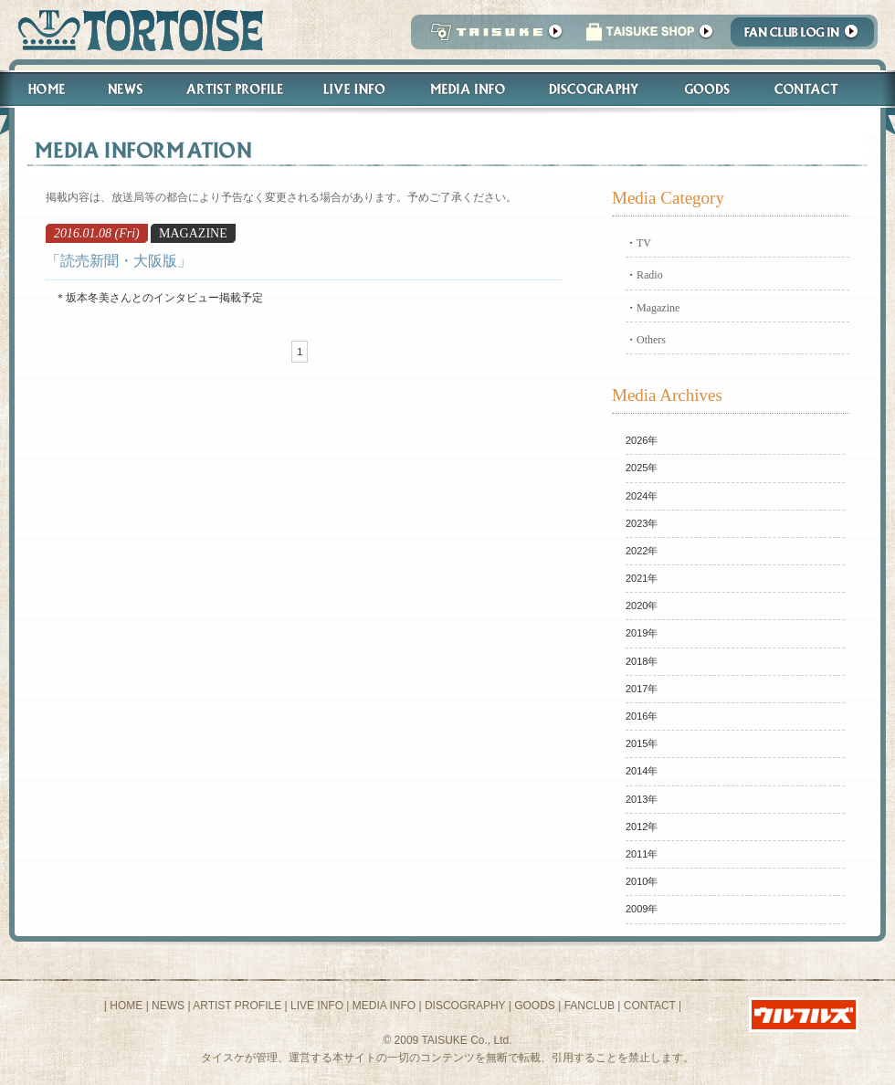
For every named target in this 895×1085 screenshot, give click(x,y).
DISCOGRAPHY (465, 1005)
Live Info (355, 89)
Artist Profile (233, 89)
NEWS (168, 1005)
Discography (594, 89)
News (124, 89)
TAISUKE (492, 37)
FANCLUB (589, 1005)
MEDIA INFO (384, 1005)
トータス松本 (134, 29)
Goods (709, 89)
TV (644, 243)
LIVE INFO (316, 1005)
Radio (650, 275)
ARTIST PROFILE (237, 1005)
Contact (816, 89)
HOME (126, 1005)
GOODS (534, 1005)
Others (651, 339)
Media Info (467, 89)
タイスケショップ (649, 37)
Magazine (658, 307)
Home (38, 89)
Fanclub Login (807, 37)
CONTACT (650, 1005)
